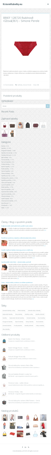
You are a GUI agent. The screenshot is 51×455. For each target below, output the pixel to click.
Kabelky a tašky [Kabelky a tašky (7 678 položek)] (29, 314)
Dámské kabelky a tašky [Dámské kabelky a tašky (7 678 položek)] (9, 310)
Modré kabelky (5, 166)
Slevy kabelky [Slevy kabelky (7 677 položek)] (18, 314)
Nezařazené (4, 203)
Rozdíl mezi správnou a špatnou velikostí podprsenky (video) (18, 238)
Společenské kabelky (7, 192)
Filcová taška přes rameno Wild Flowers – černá (24, 401)
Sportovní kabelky (6, 194)
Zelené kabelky (5, 173)
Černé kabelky (9, 85)
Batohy (3, 146)
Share (35, 85)
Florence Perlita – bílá (15, 392)
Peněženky (4, 205)
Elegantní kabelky (6, 150)
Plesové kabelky (6, 189)
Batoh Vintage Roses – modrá (18, 348)
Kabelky (3, 148)
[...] (45, 230)
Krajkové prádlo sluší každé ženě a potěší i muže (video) (17, 226)
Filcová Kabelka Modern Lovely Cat (19, 374)
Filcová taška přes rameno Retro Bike (20, 365)
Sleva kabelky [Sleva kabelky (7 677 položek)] (6, 329)
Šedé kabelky (5, 169)
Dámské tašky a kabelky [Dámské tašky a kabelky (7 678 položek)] (34, 310)
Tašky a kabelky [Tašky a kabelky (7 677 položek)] (40, 325)
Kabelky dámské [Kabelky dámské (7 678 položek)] (29, 325)
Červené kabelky (6, 162)
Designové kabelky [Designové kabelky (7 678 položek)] (7, 322)
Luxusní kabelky (6, 185)
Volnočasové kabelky (7, 201)
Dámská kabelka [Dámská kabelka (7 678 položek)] (7, 325)
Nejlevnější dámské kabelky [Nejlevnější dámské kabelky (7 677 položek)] (16, 318)
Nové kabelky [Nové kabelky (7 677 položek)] (41, 318)
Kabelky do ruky (6, 176)
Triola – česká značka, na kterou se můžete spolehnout (16, 282)
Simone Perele (27, 85)
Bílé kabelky (4, 157)
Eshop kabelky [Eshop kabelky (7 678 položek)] (29, 322)
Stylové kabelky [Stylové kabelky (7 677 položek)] (19, 322)
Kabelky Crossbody (6, 153)
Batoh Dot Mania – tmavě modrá (19, 339)
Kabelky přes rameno (7, 178)
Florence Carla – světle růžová (18, 383)
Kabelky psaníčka (6, 180)
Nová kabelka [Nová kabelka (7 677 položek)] (39, 322)
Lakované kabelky (6, 182)
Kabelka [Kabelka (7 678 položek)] (5, 318)
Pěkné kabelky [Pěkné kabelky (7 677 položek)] (21, 310)
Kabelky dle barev (6, 155)
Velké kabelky (5, 198)
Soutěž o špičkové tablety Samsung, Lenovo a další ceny (17, 250)
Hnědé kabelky (5, 164)
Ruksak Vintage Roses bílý (16, 357)
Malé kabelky (5, 187)
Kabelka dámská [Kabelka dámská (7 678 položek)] (40, 314)
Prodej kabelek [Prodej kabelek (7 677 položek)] (18, 325)
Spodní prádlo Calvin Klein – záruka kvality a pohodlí (16, 262)
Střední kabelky (5, 196)
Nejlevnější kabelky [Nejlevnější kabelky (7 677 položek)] (8, 314)
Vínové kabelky (5, 171)
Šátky (2, 208)
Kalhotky (19, 85)
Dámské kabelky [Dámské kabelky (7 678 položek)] (31, 318)
